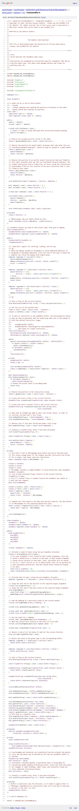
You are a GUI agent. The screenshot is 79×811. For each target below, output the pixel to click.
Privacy (17, 808)
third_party (7, 12)
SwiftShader (19, 10)
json (75, 808)
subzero (17, 12)
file (43, 17)
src (23, 12)
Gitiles (12, 808)
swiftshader (7, 10)
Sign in (75, 3)
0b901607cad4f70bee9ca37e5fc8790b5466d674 (46, 10)
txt (70, 808)
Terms (23, 808)
